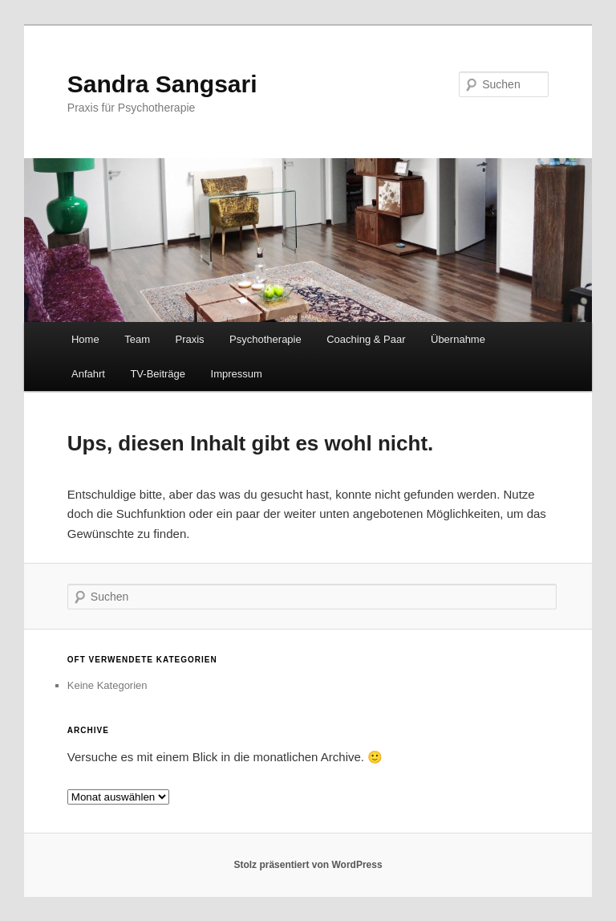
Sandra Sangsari (162, 84)
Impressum (236, 374)
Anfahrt (88, 374)
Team (137, 339)
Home (85, 339)
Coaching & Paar (365, 339)
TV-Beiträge (157, 374)
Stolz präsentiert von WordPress (307, 864)
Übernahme (458, 339)
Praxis (189, 339)
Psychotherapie (265, 339)
